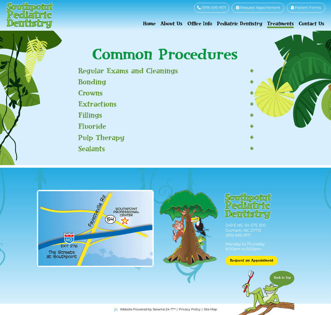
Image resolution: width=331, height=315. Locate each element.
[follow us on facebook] (181, 7)
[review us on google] (187, 7)
